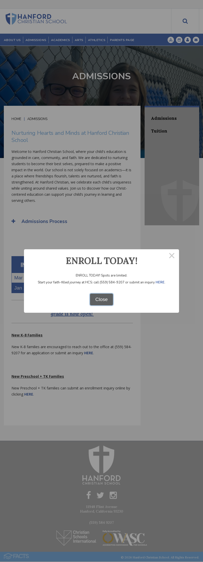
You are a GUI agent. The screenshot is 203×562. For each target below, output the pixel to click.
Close (101, 299)
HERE (160, 282)
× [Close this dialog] (171, 256)
